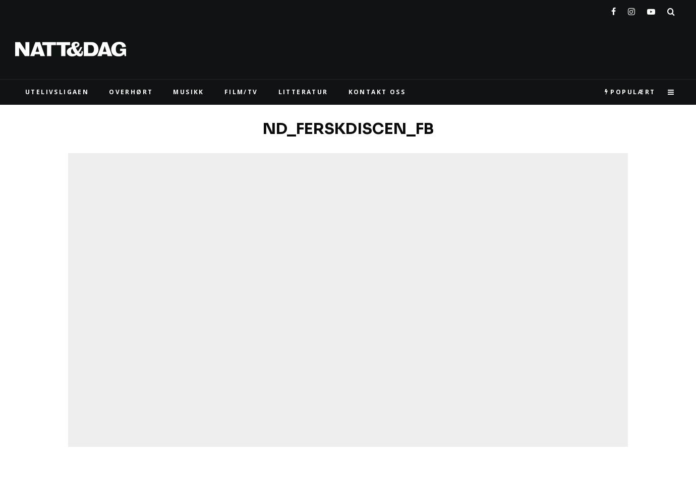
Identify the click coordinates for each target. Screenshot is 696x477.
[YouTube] (651, 9)
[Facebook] (613, 9)
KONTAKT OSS (377, 92)
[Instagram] (631, 9)
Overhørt (131, 92)
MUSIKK (188, 92)
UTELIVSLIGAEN (57, 92)
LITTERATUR (303, 92)
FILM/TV (241, 92)
